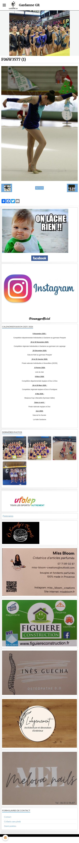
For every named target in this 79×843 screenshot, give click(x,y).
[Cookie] (5, 838)
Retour (39, 188)
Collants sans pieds (12, 821)
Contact (7, 817)
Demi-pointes (10, 826)
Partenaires (8, 516)
